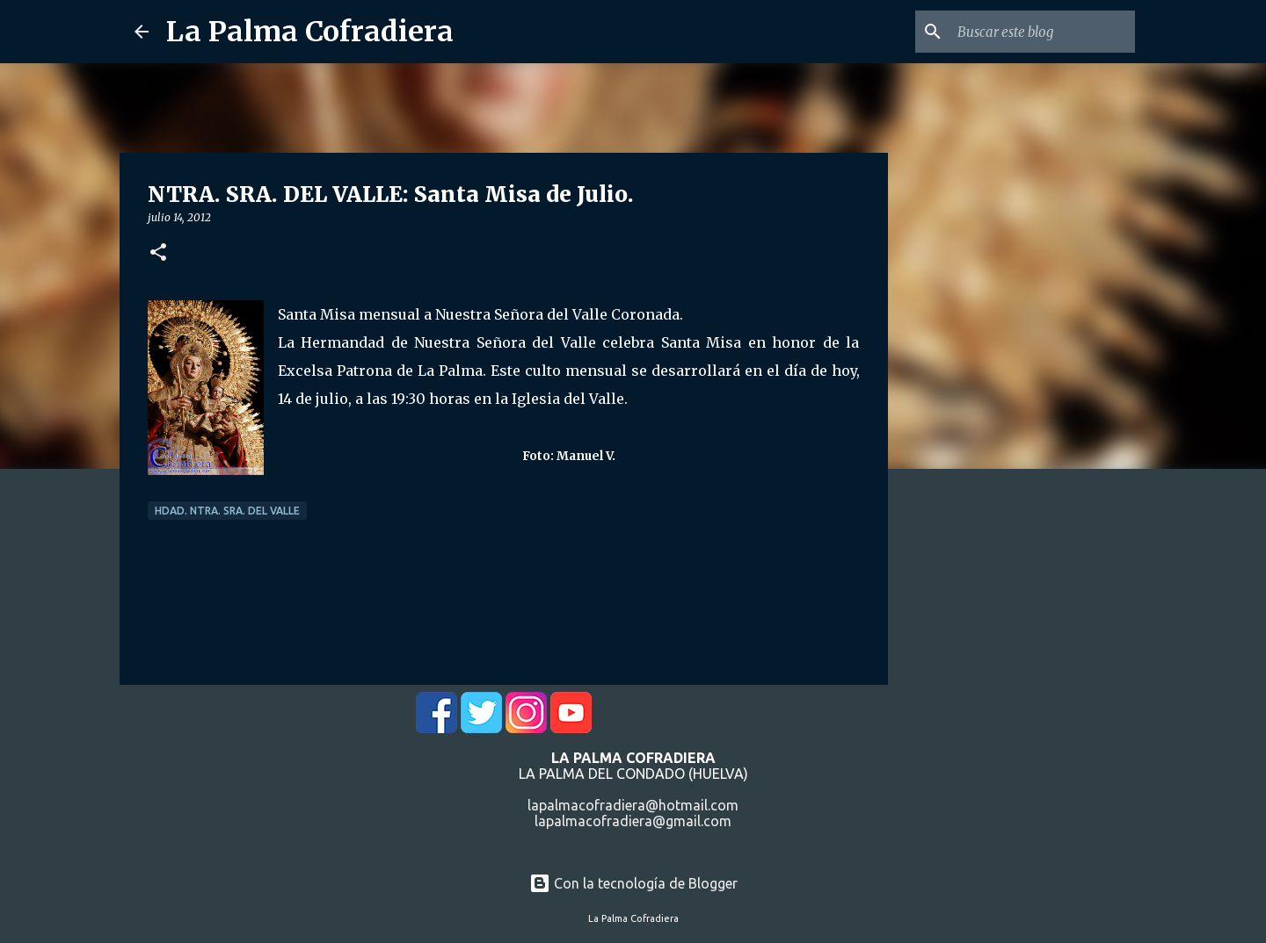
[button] (158, 253)
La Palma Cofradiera (310, 31)
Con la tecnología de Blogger (633, 883)
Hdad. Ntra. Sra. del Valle (227, 510)
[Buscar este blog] (1042, 32)
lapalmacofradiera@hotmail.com (633, 805)
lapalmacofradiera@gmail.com (633, 821)
